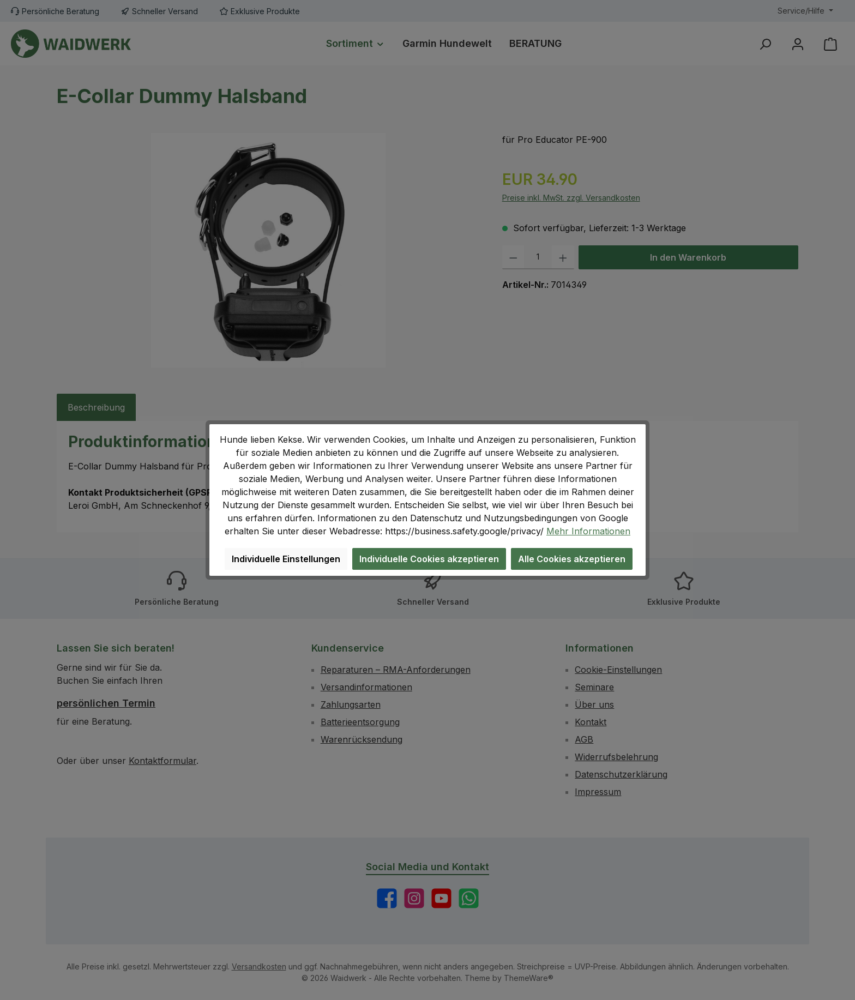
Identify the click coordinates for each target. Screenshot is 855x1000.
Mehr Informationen (588, 531)
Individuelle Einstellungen (286, 558)
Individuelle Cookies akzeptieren (429, 558)
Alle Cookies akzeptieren (571, 558)
